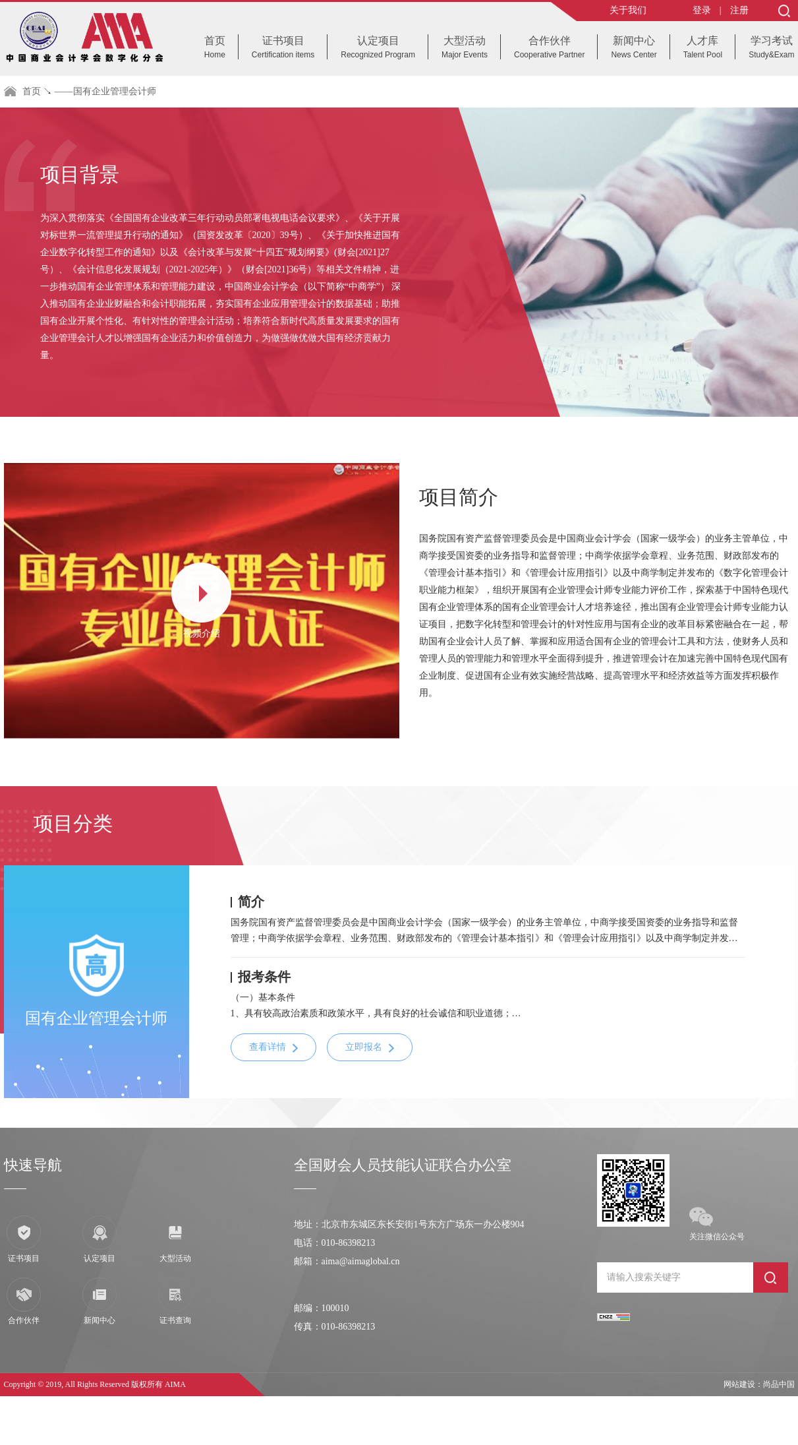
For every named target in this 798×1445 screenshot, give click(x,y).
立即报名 (363, 1047)
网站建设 (739, 1384)
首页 (31, 91)
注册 (739, 10)
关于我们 (628, 10)
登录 (702, 10)
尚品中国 (779, 1384)
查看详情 (267, 1047)
